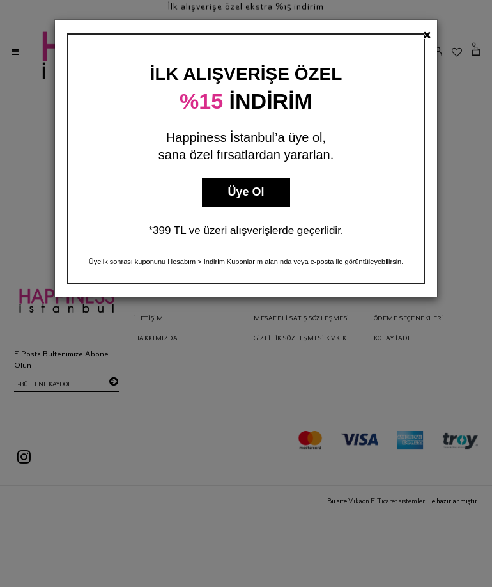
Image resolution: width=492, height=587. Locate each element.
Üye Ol (245, 191)
